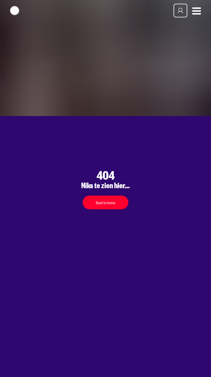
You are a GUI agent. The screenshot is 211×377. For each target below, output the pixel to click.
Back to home (105, 202)
